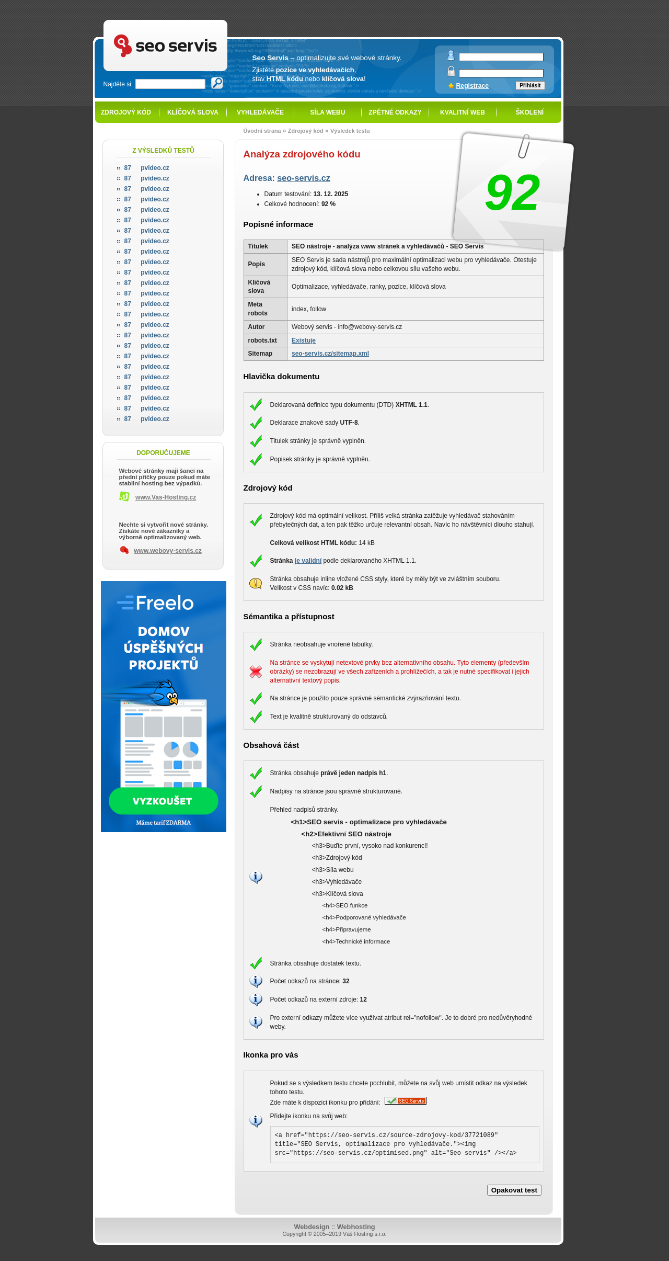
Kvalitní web (462, 112)
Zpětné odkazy (394, 112)
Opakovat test (514, 1190)
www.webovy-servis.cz (168, 550)
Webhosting (356, 1227)
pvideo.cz (146, 168)
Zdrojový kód (126, 112)
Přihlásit (530, 85)
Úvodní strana (262, 131)
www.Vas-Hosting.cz (165, 497)
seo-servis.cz (303, 178)
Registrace (472, 85)
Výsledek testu (350, 131)
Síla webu (327, 112)
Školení (530, 112)
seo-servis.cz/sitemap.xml (330, 353)
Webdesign (311, 1227)
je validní (308, 560)
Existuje (304, 340)
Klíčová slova (192, 112)
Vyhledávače (260, 112)
